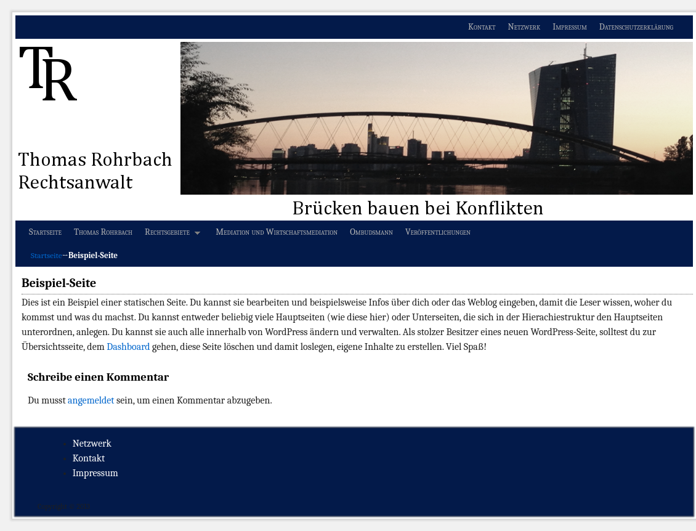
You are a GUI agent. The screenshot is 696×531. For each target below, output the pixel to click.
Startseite (45, 232)
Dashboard (128, 346)
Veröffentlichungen (438, 232)
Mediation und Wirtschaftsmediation (277, 232)
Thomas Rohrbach (103, 232)
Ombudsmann (371, 232)
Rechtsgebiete (169, 235)
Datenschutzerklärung (636, 27)
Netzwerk (524, 27)
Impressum (569, 27)
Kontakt (482, 27)
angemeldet (91, 400)
